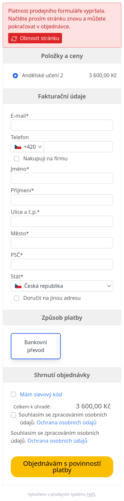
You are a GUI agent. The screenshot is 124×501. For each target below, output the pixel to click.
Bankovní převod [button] (35, 346)
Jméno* (20, 168)
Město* (20, 233)
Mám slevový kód (41, 394)
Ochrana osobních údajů (67, 422)
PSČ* (17, 254)
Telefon (20, 137)
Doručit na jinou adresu (51, 298)
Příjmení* (22, 190)
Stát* (17, 276)
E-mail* (20, 115)
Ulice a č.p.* (25, 211)
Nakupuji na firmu (45, 158)
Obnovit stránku (35, 38)
